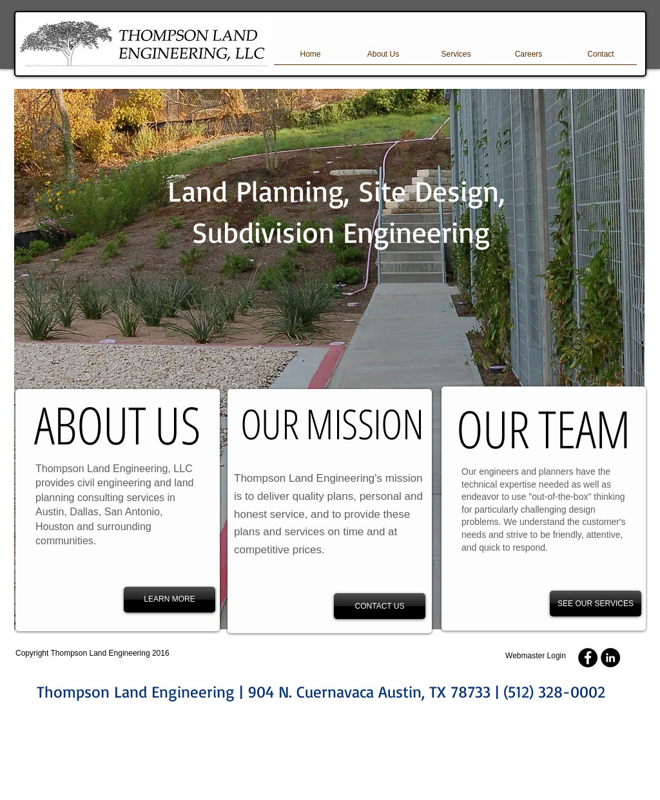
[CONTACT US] (379, 606)
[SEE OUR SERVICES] (595, 603)
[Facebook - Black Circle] (587, 657)
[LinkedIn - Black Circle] (610, 657)
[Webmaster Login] (535, 656)
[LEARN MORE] (169, 600)
